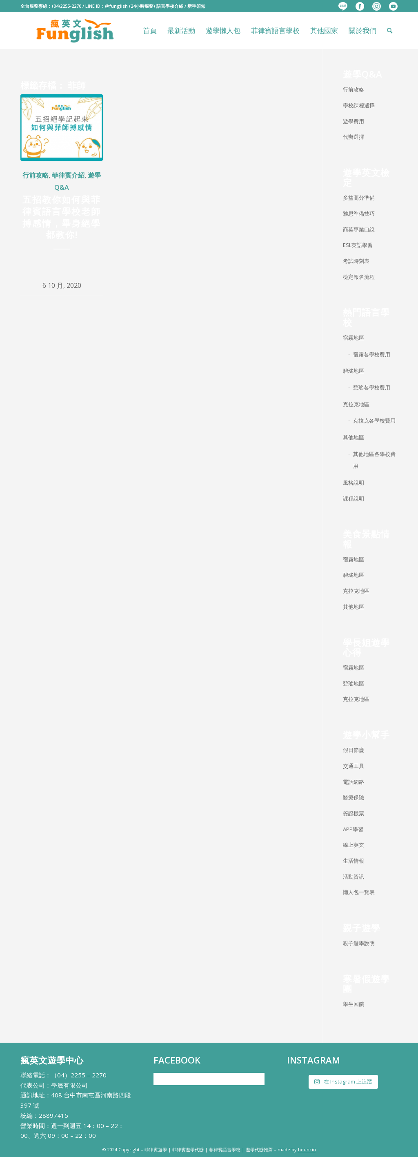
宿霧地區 (353, 337)
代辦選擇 (353, 136)
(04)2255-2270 (66, 6)
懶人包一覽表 (359, 892)
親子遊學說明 (359, 943)
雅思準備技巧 (359, 213)
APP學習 (353, 829)
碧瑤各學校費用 (371, 387)
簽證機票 (353, 813)
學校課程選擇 (359, 105)
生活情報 (353, 860)
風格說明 (353, 482)
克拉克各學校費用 (374, 420)
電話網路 (353, 781)
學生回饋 (353, 1004)
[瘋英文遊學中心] (75, 30)
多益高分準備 (359, 197)
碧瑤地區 (353, 370)
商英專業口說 (359, 229)
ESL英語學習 (358, 245)
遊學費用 (353, 121)
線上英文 (353, 844)
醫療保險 (353, 797)
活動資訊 (353, 876)
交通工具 (353, 766)
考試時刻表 (356, 261)
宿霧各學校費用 (371, 354)
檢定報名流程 (359, 276)
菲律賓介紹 (68, 175)
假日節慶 (353, 750)
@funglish (116, 6)
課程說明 (353, 498)
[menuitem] (342, 6)
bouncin (307, 1149)
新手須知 (196, 6)
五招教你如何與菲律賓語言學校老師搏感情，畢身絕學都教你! (61, 216)
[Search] (390, 30)
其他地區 (353, 437)
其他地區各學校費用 (374, 460)
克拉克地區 (356, 404)
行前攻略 (35, 175)
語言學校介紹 (169, 6)
